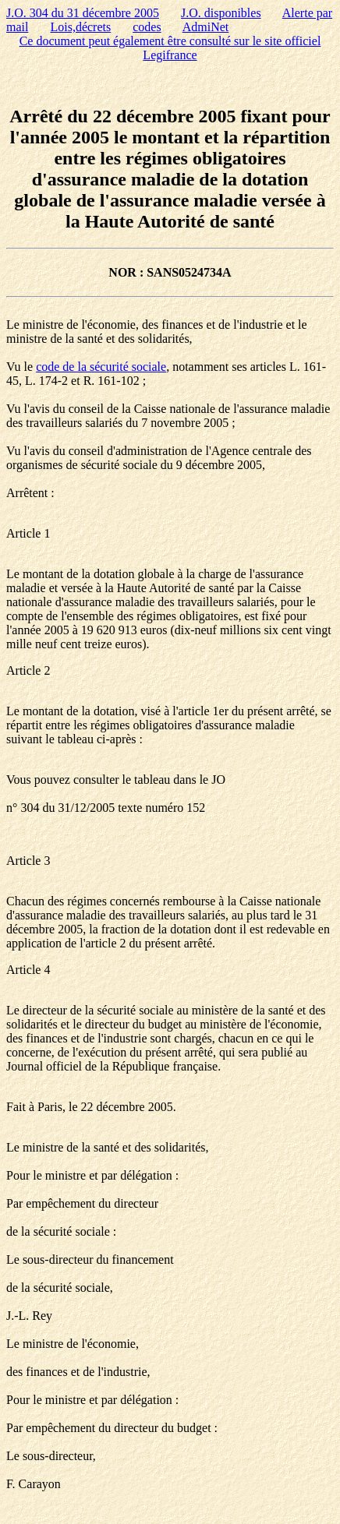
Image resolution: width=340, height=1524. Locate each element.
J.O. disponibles (221, 12)
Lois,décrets (80, 27)
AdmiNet (205, 27)
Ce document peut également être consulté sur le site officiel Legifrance (170, 48)
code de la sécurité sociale (101, 366)
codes (147, 27)
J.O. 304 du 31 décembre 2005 (82, 12)
